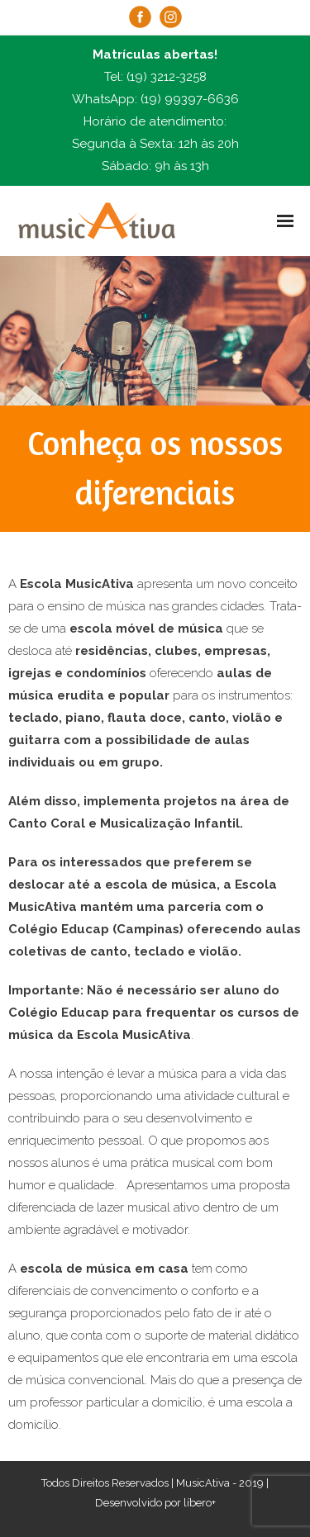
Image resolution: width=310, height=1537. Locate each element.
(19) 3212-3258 (166, 76)
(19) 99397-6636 (190, 99)
